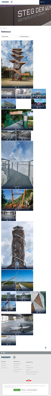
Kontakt (20, 392)
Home (1, 28)
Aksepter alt (16, 389)
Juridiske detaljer (25, 392)
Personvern (31, 392)
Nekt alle (23, 389)
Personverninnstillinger (31, 374)
